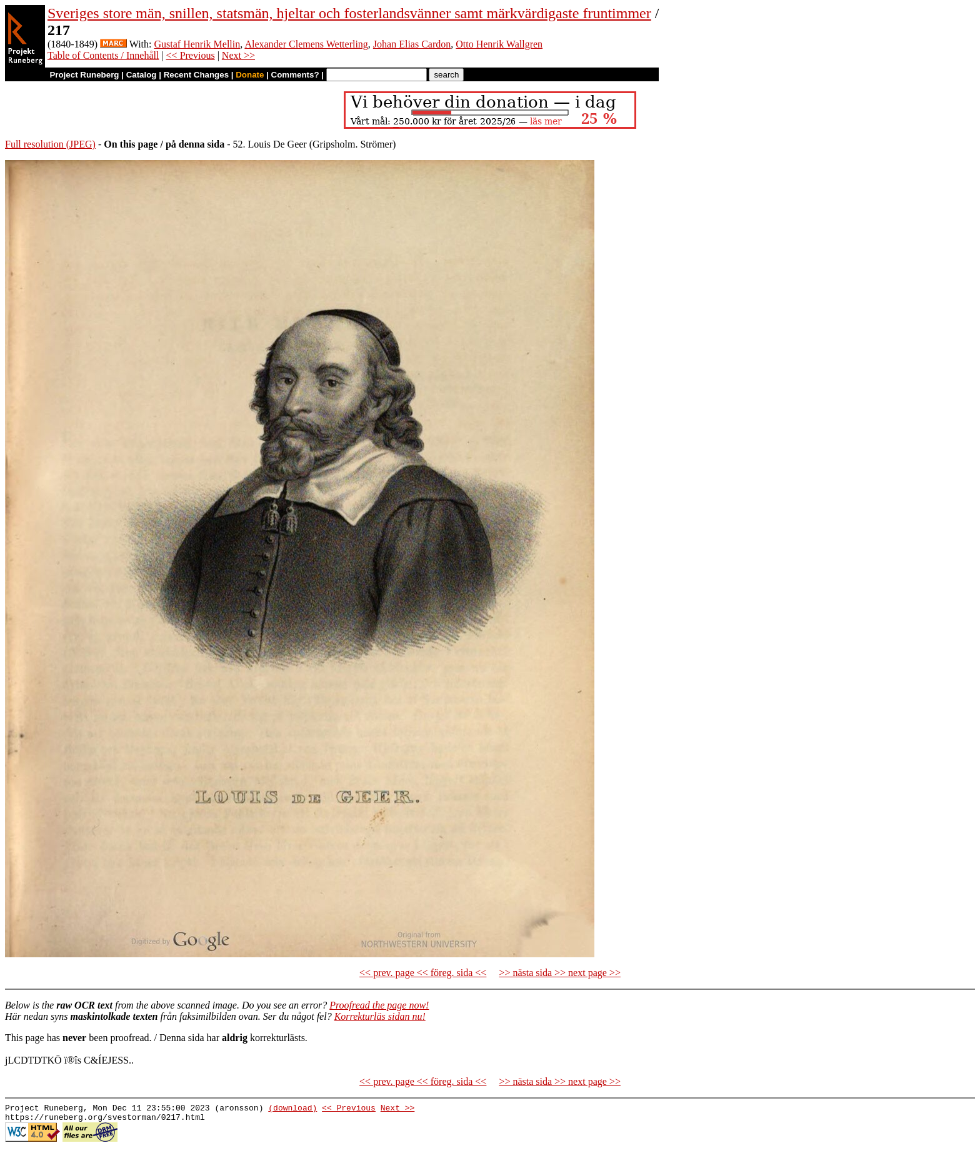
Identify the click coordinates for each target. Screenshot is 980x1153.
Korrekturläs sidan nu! (380, 1016)
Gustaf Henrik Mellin (197, 44)
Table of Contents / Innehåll (103, 55)
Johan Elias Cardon (412, 44)
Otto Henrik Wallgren (499, 44)
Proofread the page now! (379, 1005)
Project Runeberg (84, 74)
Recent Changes (196, 74)
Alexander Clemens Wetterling (306, 44)
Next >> (238, 55)
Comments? (295, 74)
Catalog (141, 74)
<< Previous (190, 55)
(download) (292, 1109)
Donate (250, 74)
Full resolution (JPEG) (50, 144)
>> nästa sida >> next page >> (560, 972)
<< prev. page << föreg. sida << (422, 972)
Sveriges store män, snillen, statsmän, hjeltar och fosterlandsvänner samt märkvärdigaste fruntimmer (349, 13)
